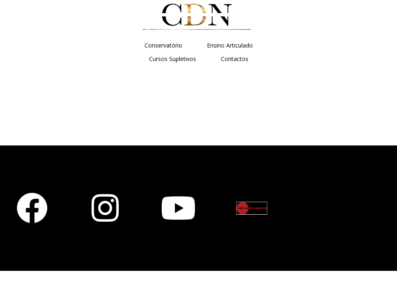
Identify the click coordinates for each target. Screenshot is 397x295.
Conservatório (163, 45)
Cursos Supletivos (172, 59)
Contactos (234, 59)
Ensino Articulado (230, 45)
